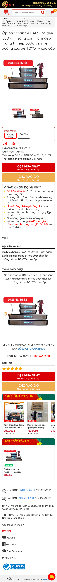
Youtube (8, 537)
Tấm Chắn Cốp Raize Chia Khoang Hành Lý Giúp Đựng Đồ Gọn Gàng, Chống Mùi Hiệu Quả (14, 426)
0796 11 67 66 (26, 497)
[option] (28, 77)
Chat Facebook (12, 551)
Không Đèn (10, 135)
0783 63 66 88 (27, 490)
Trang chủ (7, 18)
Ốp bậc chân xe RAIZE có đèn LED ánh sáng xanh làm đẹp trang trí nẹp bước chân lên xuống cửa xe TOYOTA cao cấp (14, 470)
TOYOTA (20, 18)
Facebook (9, 544)
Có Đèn (24, 134)
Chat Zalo (9, 558)
